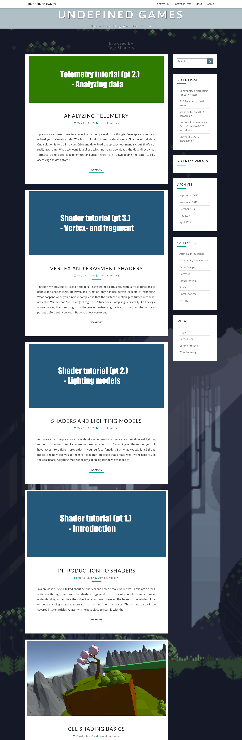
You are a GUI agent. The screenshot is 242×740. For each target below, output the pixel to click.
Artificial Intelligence (191, 253)
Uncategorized (187, 293)
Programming (187, 280)
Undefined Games (42, 4)
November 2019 (188, 202)
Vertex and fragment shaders (96, 268)
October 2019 (187, 208)
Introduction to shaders (96, 570)
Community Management (194, 260)
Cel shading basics (96, 729)
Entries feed (186, 339)
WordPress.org (187, 352)
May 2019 (184, 215)
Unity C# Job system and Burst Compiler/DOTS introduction (193, 126)
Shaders (184, 287)
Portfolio (163, 4)
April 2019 (185, 222)
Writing (183, 300)
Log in (183, 332)
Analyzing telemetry (96, 116)
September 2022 (188, 195)
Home (199, 4)
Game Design (187, 267)
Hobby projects (182, 4)
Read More (97, 169)
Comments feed (188, 345)
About (210, 4)
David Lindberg (109, 122)
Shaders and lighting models (96, 421)
